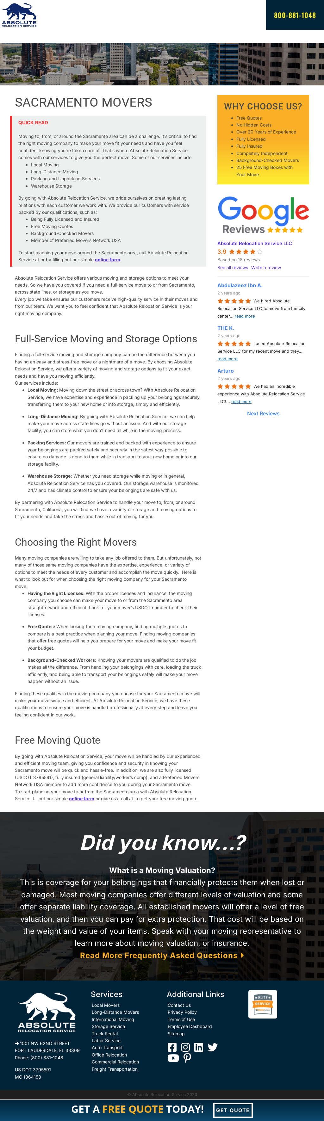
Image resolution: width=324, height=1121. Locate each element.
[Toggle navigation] (19, 36)
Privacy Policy (182, 1012)
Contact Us (179, 1005)
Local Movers (106, 1005)
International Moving (113, 1019)
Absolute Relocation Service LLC (254, 243)
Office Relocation (109, 1054)
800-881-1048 (295, 15)
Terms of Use (181, 1019)
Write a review (266, 267)
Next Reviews (263, 413)
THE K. (225, 328)
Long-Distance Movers (115, 1012)
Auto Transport (107, 1047)
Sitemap (176, 1033)
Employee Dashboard (190, 1026)
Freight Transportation (115, 1069)
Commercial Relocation (115, 1061)
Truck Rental (105, 1033)
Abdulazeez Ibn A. (240, 285)
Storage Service (108, 1026)
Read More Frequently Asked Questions (162, 955)
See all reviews (232, 267)
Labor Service (106, 1040)
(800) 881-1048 (46, 1057)
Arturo (225, 371)
